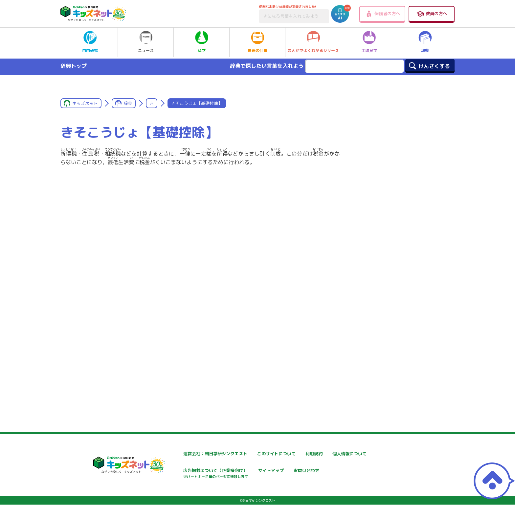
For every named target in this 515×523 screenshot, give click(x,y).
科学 (201, 42)
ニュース (146, 42)
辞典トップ (73, 65)
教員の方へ (431, 14)
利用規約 (326, 454)
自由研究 (90, 42)
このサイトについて (259, 454)
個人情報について (177, 471)
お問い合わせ (173, 494)
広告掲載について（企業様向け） (272, 474)
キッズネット (85, 103)
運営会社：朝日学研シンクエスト (193, 454)
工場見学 (369, 42)
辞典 (425, 42)
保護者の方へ (382, 14)
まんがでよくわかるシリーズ (313, 42)
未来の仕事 (257, 42)
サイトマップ (331, 471)
